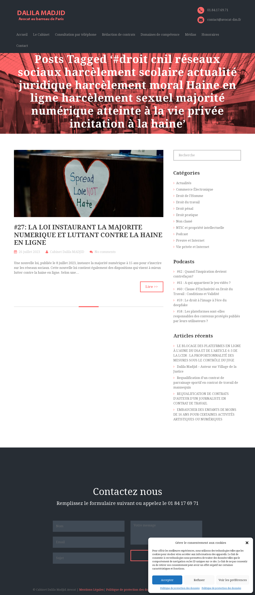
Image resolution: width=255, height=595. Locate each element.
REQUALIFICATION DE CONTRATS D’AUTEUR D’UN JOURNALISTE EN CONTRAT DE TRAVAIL (201, 398)
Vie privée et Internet (192, 247)
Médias (190, 34)
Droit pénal (184, 208)
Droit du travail (188, 202)
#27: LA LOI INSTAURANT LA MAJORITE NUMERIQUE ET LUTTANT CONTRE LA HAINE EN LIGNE (88, 234)
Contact (22, 46)
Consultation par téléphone (75, 34)
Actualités (183, 183)
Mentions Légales (91, 589)
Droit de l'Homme (189, 196)
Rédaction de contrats (118, 34)
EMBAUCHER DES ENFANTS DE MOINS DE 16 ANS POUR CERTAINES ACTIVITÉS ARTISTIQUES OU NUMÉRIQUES (204, 414)
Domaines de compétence (160, 34)
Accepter (167, 580)
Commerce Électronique (194, 189)
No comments (105, 252)
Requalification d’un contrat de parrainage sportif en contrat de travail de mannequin (205, 382)
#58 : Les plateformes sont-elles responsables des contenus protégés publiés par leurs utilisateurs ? (206, 316)
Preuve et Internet (190, 240)
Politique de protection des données (180, 588)
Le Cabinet (41, 34)
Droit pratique (187, 215)
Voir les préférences (233, 580)
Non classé (184, 221)
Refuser (199, 580)
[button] (247, 543)
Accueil (21, 34)
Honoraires (210, 34)
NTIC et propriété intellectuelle (200, 228)
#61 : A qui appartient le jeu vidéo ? (203, 283)
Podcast (182, 234)
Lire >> (151, 287)
